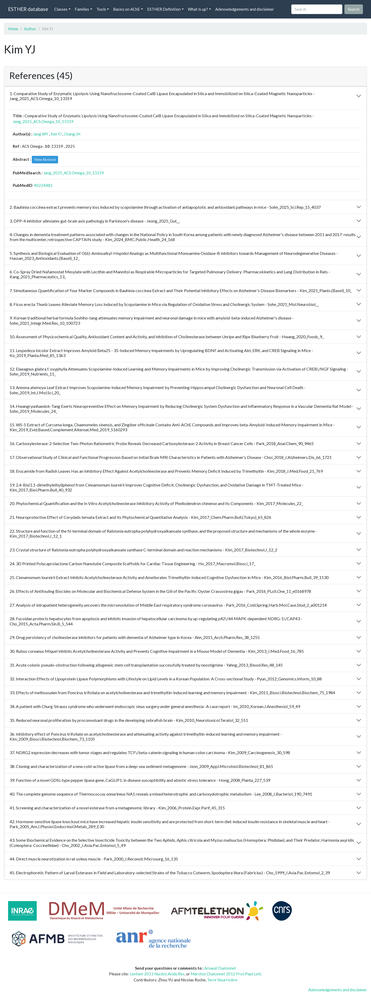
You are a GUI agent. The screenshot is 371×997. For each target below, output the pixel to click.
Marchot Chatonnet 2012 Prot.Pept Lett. (226, 973)
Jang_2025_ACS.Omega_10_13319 (43, 121)
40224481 (43, 185)
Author (30, 28)
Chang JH (72, 134)
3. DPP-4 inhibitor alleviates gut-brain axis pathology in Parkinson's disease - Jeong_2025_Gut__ (95, 220)
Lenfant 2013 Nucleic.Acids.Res (157, 973)
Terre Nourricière (222, 979)
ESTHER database (28, 9)
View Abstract (45, 159)
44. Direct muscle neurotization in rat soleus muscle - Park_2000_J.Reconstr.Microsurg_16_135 (94, 858)
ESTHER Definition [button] (164, 9)
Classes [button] (60, 9)
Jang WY (40, 134)
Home (13, 28)
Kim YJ (56, 134)
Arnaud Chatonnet (220, 968)
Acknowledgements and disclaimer (244, 9)
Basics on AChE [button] (126, 9)
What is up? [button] (198, 9)
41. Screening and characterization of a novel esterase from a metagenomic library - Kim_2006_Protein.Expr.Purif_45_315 (117, 807)
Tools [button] (101, 9)
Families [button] (82, 9)
